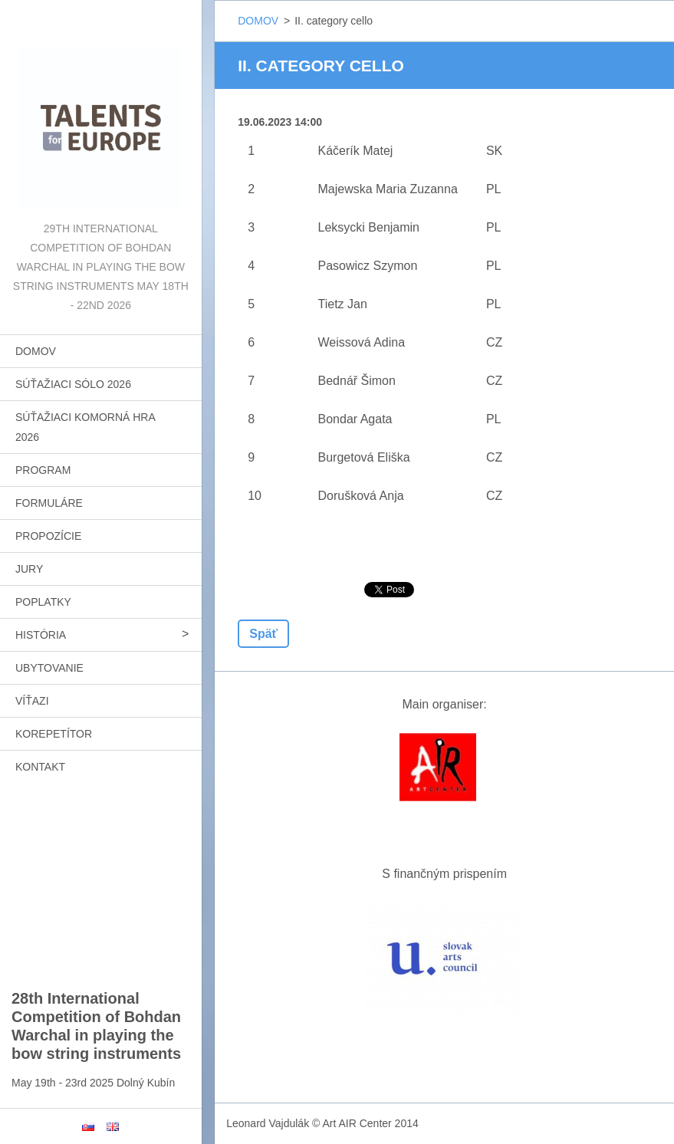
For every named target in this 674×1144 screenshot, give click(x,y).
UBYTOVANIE (49, 668)
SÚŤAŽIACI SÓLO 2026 (73, 384)
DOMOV (35, 351)
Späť (263, 633)
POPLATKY (43, 602)
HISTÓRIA (40, 635)
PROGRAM (43, 470)
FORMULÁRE (49, 503)
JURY (29, 569)
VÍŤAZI (32, 701)
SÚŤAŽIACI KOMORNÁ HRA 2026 (85, 427)
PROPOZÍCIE (48, 536)
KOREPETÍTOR (53, 734)
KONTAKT (40, 767)
